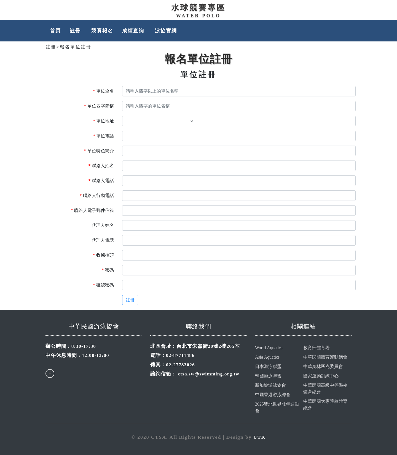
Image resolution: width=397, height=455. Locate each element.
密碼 (108, 270)
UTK (259, 437)
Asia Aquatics (267, 357)
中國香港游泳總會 (272, 394)
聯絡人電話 (101, 180)
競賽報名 (102, 30)
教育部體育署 (316, 347)
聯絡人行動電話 (97, 195)
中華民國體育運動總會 (325, 357)
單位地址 (103, 121)
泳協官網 (166, 30)
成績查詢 (134, 30)
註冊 (76, 30)
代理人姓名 (103, 225)
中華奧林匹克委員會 (323, 366)
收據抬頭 (103, 255)
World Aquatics (269, 347)
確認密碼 (103, 285)
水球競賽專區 (198, 7)
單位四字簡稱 (99, 106)
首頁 (55, 30)
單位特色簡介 (99, 150)
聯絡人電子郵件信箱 (92, 210)
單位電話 (103, 135)
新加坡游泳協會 (270, 385)
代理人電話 (103, 240)
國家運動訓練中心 (321, 376)
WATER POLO (198, 15)
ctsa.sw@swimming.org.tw (208, 374)
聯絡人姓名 (101, 165)
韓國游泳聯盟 (268, 376)
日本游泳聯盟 (268, 366)
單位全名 (103, 91)
